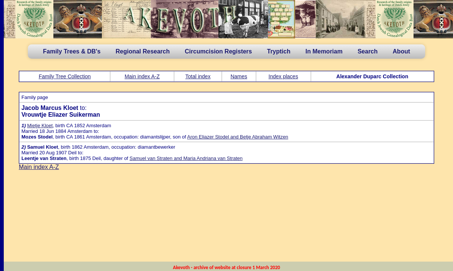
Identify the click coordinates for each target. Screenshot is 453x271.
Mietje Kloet (40, 125)
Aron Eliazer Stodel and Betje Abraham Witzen (237, 137)
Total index (198, 76)
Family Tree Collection (65, 76)
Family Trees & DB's (71, 51)
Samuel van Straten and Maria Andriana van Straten (186, 158)
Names (238, 76)
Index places (283, 76)
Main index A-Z (141, 76)
